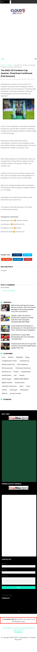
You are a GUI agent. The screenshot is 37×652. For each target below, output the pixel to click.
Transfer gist (13, 390)
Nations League (6, 379)
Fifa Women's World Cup (23, 368)
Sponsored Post (18, 630)
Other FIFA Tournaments (9, 386)
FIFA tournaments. (7, 368)
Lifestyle (21, 375)
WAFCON (4, 393)
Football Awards (26, 372)
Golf (15, 375)
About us (11, 628)
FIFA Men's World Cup (8, 364)
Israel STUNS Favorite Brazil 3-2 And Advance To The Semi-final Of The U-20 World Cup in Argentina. (23, 328)
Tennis (28, 386)
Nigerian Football (7, 382)
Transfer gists (24, 390)
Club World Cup (24, 361)
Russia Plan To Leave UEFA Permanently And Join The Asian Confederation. (22, 337)
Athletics (11, 357)
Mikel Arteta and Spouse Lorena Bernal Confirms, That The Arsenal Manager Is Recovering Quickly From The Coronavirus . (23, 308)
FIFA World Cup (6, 372)
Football (9, 65)
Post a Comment (9, 291)
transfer (4, 390)
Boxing (27, 357)
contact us (30, 628)
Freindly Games (6, 375)
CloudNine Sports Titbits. (9, 361)
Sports (21, 386)
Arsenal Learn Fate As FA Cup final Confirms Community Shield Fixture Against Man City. (23, 346)
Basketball (19, 357)
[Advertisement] (18, 35)
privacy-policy (20, 628)
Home (2, 59)
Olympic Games (20, 382)
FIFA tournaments (22, 364)
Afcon (3, 357)
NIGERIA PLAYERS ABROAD (21, 379)
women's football (15, 393)
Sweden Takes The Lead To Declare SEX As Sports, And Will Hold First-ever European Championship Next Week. (22, 319)
